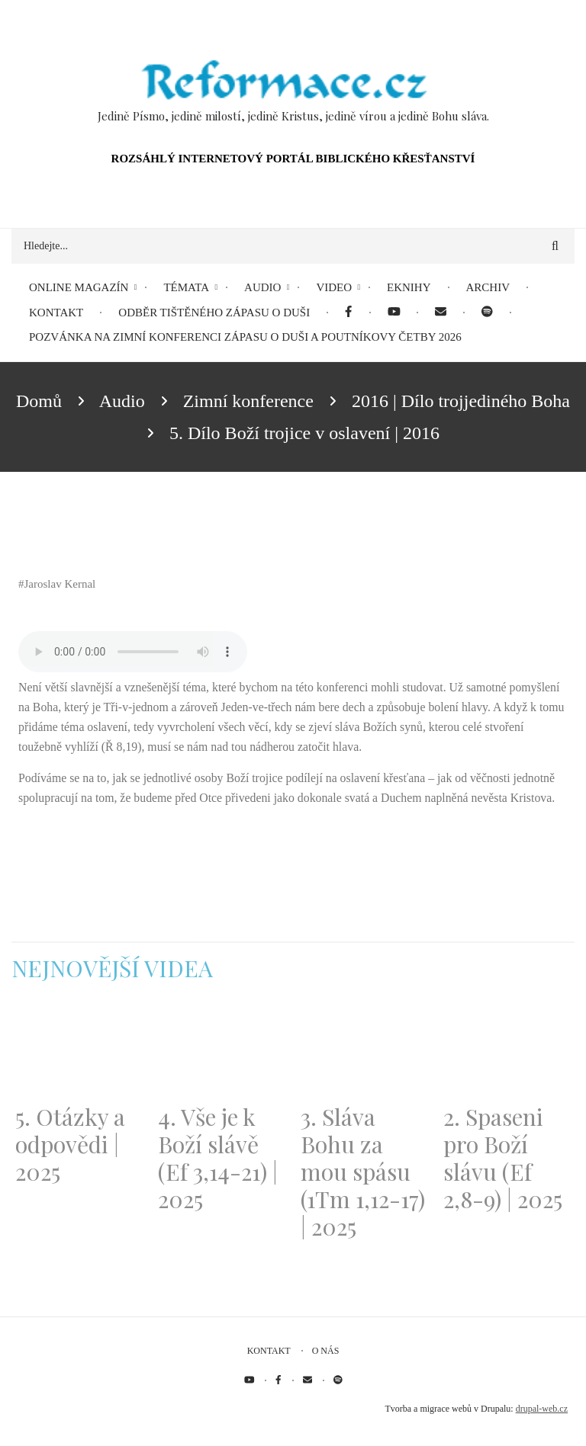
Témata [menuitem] (186, 287)
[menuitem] (348, 312)
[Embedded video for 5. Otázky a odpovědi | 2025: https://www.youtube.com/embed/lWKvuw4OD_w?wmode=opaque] (79, 1052)
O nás (326, 1350)
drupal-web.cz (542, 1408)
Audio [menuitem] (262, 287)
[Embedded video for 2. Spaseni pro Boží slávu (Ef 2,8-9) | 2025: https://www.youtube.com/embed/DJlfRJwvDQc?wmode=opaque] (507, 1052)
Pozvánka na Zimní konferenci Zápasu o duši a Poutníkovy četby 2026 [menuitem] (245, 337)
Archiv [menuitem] (488, 287)
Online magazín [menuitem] (78, 287)
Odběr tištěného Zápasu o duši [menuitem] (214, 312)
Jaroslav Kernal (60, 584)
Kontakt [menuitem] (56, 312)
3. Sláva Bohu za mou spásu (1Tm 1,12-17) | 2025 (363, 1171)
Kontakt (269, 1350)
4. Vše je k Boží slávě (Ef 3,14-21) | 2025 (218, 1158)
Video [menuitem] (334, 287)
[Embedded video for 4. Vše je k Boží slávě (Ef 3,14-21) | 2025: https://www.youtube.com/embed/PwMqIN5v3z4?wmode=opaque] (221, 1052)
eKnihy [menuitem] (409, 287)
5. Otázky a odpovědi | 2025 (70, 1144)
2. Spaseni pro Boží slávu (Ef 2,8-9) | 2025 (502, 1158)
